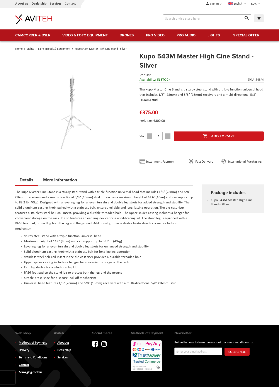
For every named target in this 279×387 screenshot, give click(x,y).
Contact (70, 3)
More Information (60, 180)
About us (21, 3)
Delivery (24, 350)
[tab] (26, 181)
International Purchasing (245, 162)
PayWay (147, 356)
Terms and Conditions (33, 357)
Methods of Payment (33, 342)
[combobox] (207, 18)
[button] (256, 4)
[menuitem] (33, 35)
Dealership (39, 3)
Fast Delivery (204, 162)
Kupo (147, 74)
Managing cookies (30, 372)
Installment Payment (161, 162)
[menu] (139, 35)
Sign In (214, 3)
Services (55, 3)
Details (26, 180)
